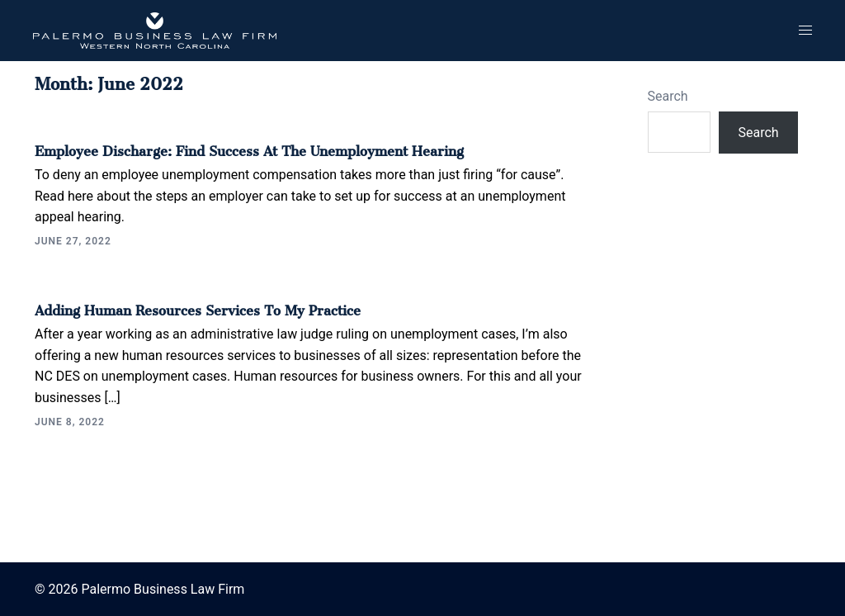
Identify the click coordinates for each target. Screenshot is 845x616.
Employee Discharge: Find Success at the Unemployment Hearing (249, 147)
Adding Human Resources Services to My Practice (198, 307)
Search (668, 96)
